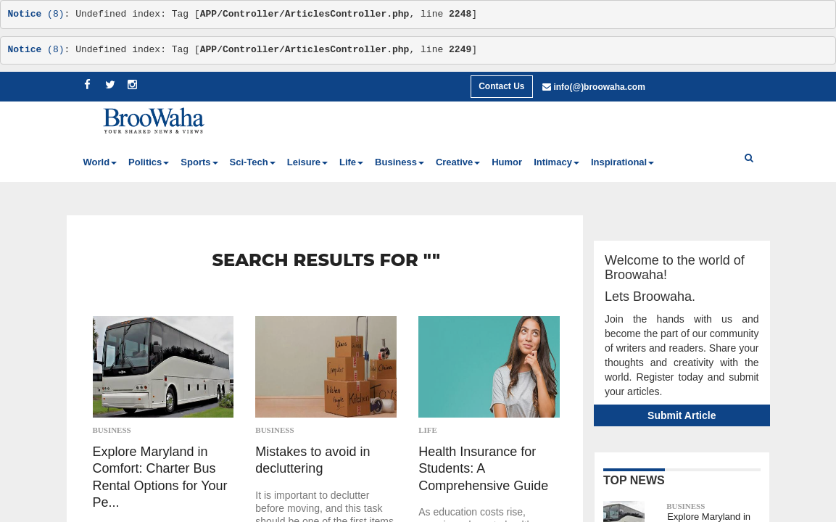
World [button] (100, 162)
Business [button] (399, 162)
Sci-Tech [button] (253, 162)
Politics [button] (148, 162)
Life (427, 430)
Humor (507, 162)
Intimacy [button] (556, 162)
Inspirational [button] (622, 162)
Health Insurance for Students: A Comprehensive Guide (483, 468)
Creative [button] (458, 162)
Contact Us (501, 86)
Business (112, 430)
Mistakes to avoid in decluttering (312, 460)
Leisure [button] (307, 162)
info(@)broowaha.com (599, 87)
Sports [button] (199, 162)
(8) (36, 14)
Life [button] (351, 162)
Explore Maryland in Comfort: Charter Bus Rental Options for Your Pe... (160, 477)
